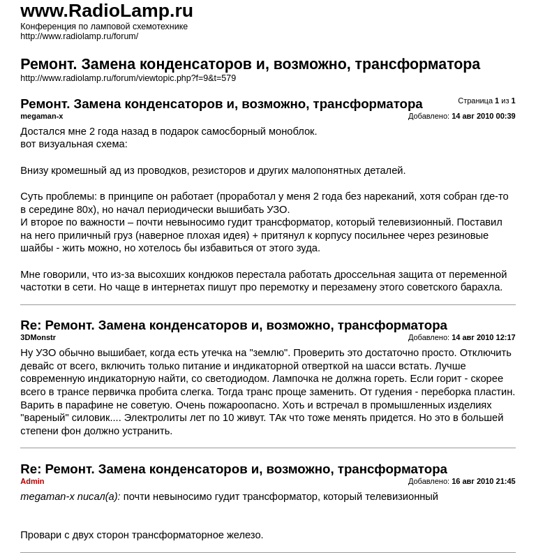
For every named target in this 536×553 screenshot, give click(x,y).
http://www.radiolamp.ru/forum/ (79, 36)
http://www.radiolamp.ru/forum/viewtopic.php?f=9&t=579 (128, 78)
